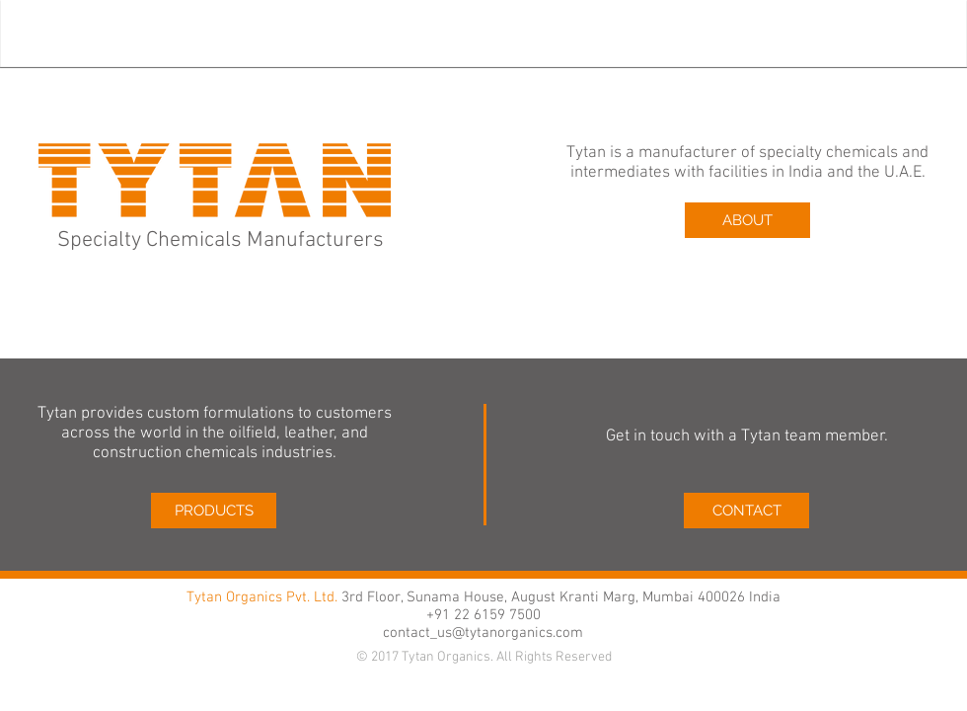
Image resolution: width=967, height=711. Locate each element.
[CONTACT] (746, 510)
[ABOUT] (747, 220)
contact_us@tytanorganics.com (483, 633)
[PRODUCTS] (213, 510)
